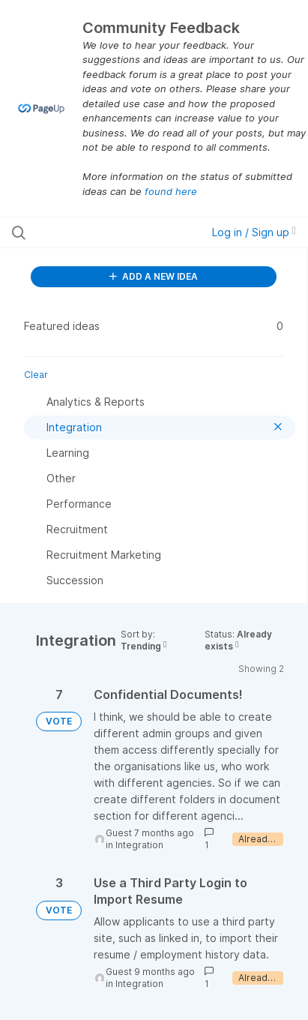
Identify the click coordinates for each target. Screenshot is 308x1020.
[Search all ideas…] (95, 233)
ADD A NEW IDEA (153, 276)
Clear (36, 374)
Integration (139, 844)
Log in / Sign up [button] (254, 232)
